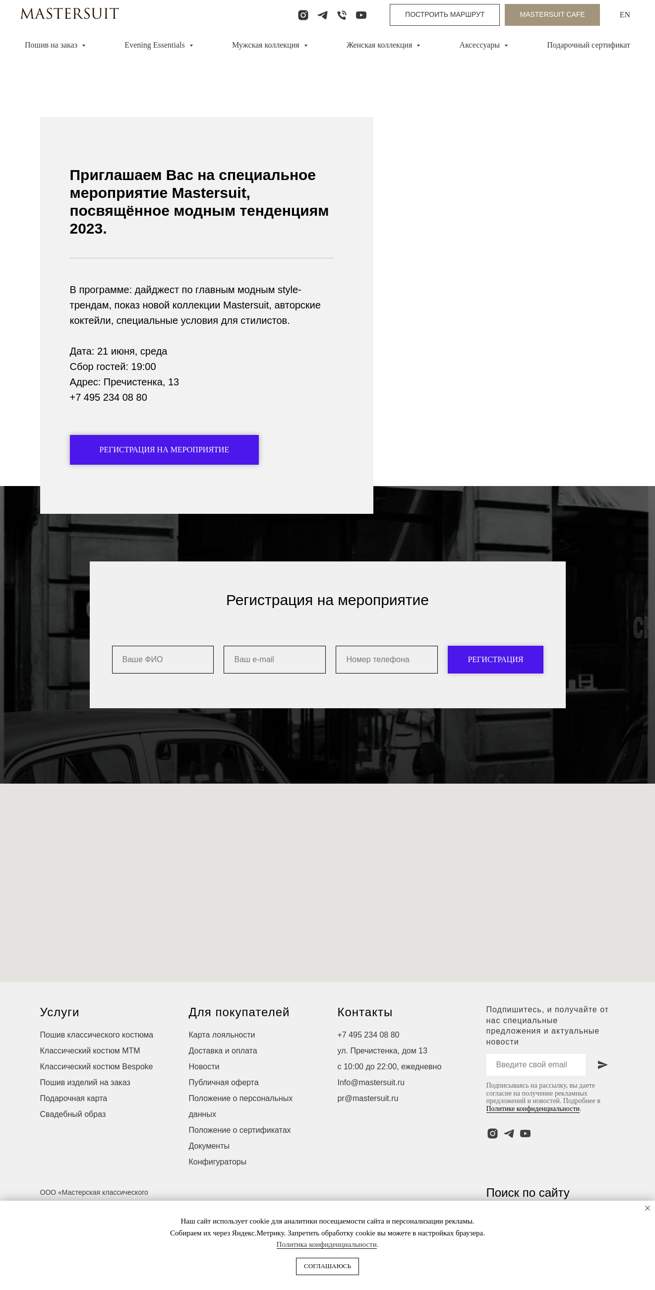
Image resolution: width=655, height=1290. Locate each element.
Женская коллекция (380, 45)
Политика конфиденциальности (327, 1244)
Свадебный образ (73, 1142)
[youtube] (361, 15)
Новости (204, 1094)
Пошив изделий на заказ (85, 1110)
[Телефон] (342, 15)
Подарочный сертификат (588, 45)
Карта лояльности (222, 1062)
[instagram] (303, 15)
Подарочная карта (74, 1126)
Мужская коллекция (266, 45)
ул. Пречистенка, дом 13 (382, 1078)
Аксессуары (481, 45)
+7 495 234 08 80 (369, 1062)
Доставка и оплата (223, 1078)
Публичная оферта (224, 1110)
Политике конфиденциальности (533, 1136)
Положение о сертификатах (240, 1158)
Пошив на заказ (52, 45)
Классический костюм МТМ (90, 1078)
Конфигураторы (218, 1189)
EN (625, 14)
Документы (209, 1173)
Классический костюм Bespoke (96, 1094)
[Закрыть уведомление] (648, 1208)
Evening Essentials (155, 45)
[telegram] (322, 15)
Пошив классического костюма (97, 1062)
